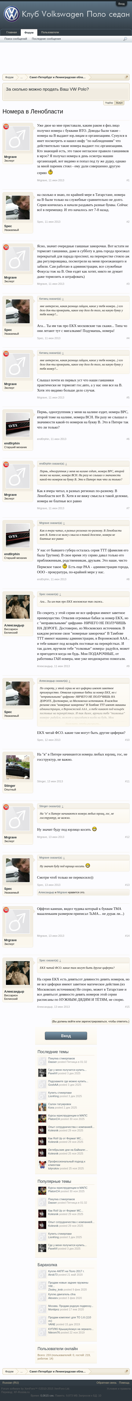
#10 (127, 739)
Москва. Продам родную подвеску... (70, 1305)
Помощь (124, 1382)
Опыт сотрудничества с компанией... (71, 1126)
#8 (128, 579)
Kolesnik (53, 1130)
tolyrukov (53, 1168)
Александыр (14, 625)
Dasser (52, 1061)
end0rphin (12, 443)
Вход (121, 3)
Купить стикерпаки (60, 1092)
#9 (128, 666)
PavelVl (52, 1073)
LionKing (53, 1096)
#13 (127, 884)
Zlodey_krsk (55, 1289)
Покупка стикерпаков (61, 1058)
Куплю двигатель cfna (61, 1294)
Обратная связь (106, 1382)
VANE (51, 1324)
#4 (128, 338)
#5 (128, 397)
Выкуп (119, 102)
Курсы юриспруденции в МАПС (68, 1115)
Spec (8, 226)
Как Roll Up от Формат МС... (65, 1138)
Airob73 (53, 1274)
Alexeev (53, 1297)
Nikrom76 (54, 1332)
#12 (127, 836)
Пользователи (50, 32)
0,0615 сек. (47, 1395)
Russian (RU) (10, 1382)
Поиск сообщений (15, 38)
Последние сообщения (46, 38)
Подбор (109, 103)
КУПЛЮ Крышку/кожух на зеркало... (70, 1329)
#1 (128, 180)
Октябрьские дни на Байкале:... (68, 1149)
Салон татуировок (59, 1104)
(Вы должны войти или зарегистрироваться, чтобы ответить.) (90, 1021)
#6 (128, 438)
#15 (127, 1006)
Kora (51, 1107)
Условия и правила (119, 1388)
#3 (128, 283)
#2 (128, 221)
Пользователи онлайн (58, 1349)
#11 (127, 781)
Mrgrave (10, 157)
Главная (11, 32)
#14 (127, 935)
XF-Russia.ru (21, 1392)
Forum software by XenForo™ (35, 1388)
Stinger (9, 786)
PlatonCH (54, 1118)
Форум (29, 32)
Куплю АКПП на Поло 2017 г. (66, 1271)
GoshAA (53, 1084)
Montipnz (53, 1309)
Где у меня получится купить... (67, 1069)
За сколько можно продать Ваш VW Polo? (47, 89)
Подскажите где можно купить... (68, 1081)
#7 (128, 508)
